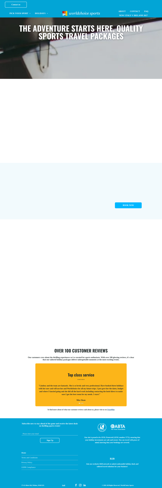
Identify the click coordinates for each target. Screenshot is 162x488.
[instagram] (80, 484)
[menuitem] (20, 13)
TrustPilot (111, 408)
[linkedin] (84, 484)
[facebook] (76, 484)
